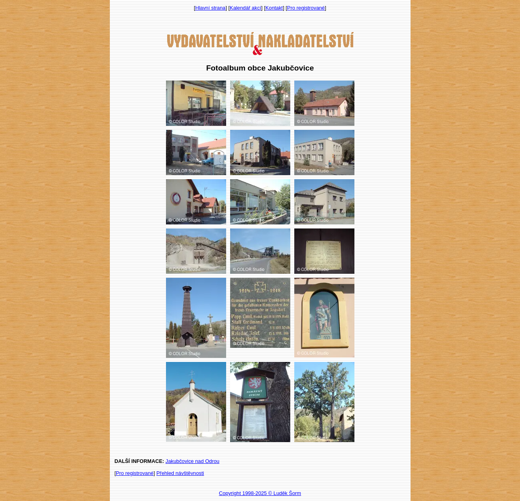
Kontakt (274, 8)
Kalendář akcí (245, 8)
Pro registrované (306, 8)
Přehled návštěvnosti (180, 473)
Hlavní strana (210, 8)
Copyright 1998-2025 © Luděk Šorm (260, 493)
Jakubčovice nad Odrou (192, 461)
